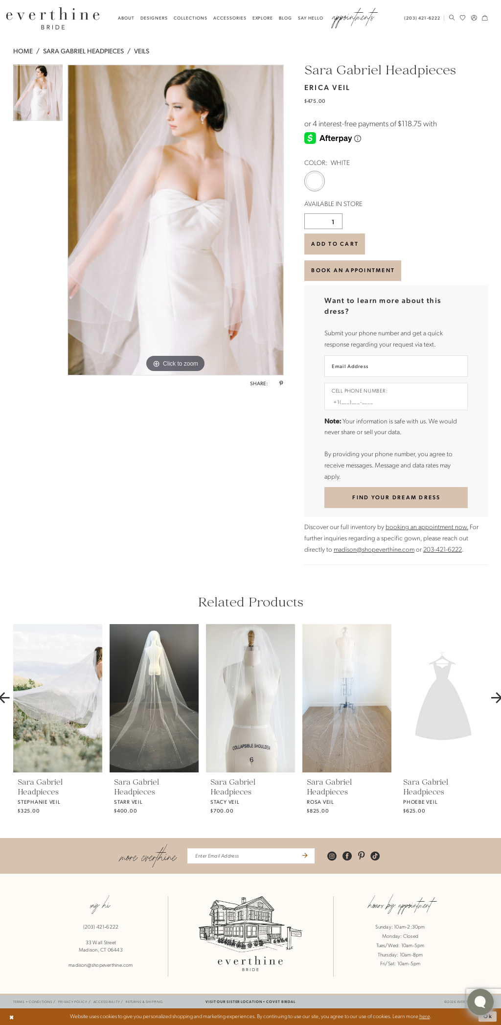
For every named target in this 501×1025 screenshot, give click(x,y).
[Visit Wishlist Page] (462, 18)
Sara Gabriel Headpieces (83, 51)
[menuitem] (423, 18)
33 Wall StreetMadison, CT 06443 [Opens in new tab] (101, 946)
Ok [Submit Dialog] (488, 1016)
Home (23, 51)
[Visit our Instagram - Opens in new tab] (332, 856)
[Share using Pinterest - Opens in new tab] (281, 383)
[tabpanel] (38, 95)
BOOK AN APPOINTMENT (353, 270)
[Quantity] (323, 221)
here (424, 1016)
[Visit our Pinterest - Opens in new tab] (361, 856)
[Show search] (451, 18)
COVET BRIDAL (281, 1001)
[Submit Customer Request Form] (395, 497)
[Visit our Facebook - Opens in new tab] (347, 856)
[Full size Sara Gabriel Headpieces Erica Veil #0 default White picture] (175, 220)
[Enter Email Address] (395, 366)
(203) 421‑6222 (101, 926)
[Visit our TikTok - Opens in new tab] (375, 856)
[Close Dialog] (11, 1016)
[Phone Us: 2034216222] (422, 18)
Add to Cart (335, 243)
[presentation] (57, 698)
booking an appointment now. (427, 526)
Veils (141, 51)
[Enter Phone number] (392, 402)
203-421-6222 (442, 549)
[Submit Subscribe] (304, 855)
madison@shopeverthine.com (374, 549)
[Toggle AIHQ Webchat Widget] (480, 1002)
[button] (473, 18)
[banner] (53, 18)
